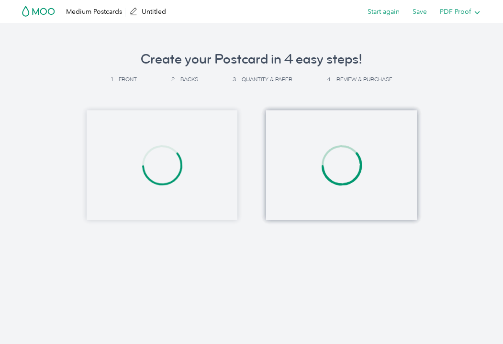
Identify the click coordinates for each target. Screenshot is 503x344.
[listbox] (457, 11)
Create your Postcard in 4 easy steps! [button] (251, 59)
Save (420, 11)
